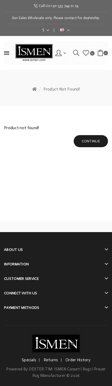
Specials (29, 360)
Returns (51, 360)
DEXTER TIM (41, 369)
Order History (77, 360)
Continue (91, 141)
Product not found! (61, 89)
